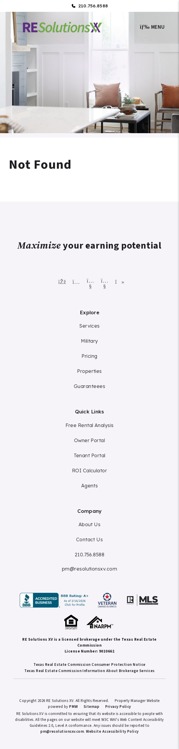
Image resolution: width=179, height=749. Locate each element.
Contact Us (89, 539)
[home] (62, 26)
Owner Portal (89, 440)
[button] (61, 281)
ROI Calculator (89, 470)
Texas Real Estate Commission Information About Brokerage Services (89, 671)
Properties (89, 371)
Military (89, 341)
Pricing (89, 356)
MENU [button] (152, 27)
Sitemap (91, 706)
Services (89, 326)
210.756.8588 (93, 6)
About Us (90, 524)
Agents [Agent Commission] (89, 486)
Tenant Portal (90, 455)
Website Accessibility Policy (112, 731)
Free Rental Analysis (89, 425)
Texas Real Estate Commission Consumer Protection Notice (89, 664)
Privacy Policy (118, 706)
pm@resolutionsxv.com (89, 569)
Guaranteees (89, 386)
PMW (73, 706)
